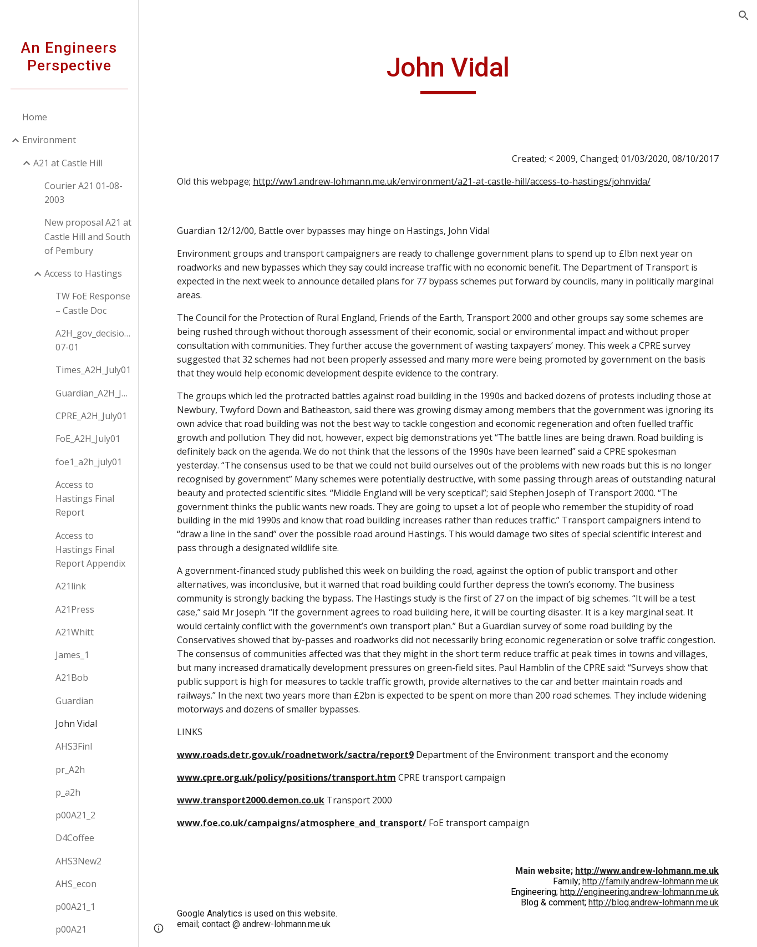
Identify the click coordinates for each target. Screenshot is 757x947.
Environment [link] (49, 140)
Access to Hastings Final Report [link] (84, 498)
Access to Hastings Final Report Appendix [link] (90, 549)
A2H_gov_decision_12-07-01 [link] (93, 340)
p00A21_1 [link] (75, 906)
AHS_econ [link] (75, 884)
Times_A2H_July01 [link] (93, 370)
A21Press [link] (74, 609)
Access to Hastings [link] (83, 273)
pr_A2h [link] (70, 769)
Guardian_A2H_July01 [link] (93, 393)
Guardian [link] (74, 701)
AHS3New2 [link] (78, 861)
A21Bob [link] (71, 677)
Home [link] (34, 117)
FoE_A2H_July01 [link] (87, 438)
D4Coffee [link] (74, 838)
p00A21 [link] (71, 929)
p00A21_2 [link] (75, 815)
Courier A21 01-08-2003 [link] (83, 193)
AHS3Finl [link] (73, 746)
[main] (448, 73)
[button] (743, 15)
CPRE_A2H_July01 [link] (91, 416)
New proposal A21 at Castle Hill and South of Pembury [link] (87, 236)
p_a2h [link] (67, 792)
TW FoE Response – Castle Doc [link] (92, 303)
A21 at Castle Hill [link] (68, 163)
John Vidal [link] (76, 723)
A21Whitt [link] (74, 632)
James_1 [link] (72, 655)
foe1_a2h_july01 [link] (88, 462)
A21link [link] (70, 586)
